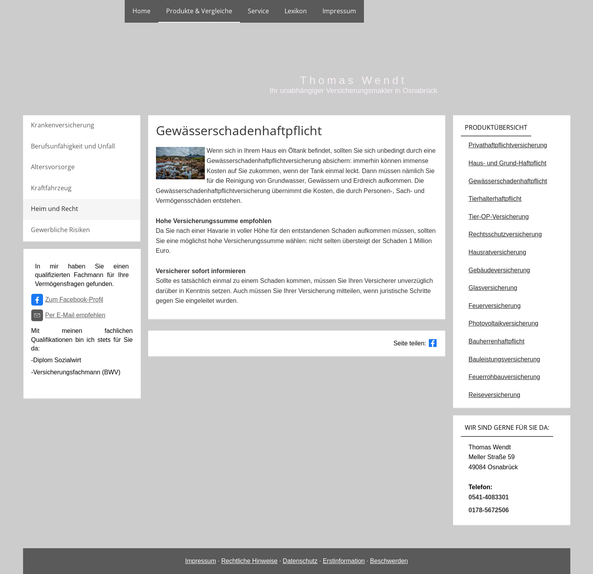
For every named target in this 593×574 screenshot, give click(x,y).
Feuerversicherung (495, 305)
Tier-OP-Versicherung (499, 216)
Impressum (200, 561)
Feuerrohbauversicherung (504, 377)
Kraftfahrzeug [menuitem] (51, 188)
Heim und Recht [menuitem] (54, 208)
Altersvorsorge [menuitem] (53, 167)
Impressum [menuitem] (339, 11)
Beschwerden (389, 561)
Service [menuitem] (258, 11)
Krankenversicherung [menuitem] (62, 125)
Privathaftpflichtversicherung (508, 145)
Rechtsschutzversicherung (505, 234)
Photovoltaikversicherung (504, 323)
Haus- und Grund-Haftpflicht (507, 163)
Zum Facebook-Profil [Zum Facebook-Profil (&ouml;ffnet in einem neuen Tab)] (74, 299)
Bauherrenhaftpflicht (497, 341)
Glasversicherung (493, 287)
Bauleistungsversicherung (504, 359)
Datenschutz (300, 561)
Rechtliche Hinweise (249, 561)
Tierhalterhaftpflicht (495, 198)
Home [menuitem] (141, 11)
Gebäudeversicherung (499, 270)
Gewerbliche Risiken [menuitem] (60, 229)
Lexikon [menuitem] (296, 11)
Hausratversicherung (498, 252)
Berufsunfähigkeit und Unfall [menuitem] (73, 146)
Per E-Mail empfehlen (75, 315)
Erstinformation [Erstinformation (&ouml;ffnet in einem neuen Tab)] (344, 561)
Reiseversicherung (495, 395)
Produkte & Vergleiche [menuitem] (199, 11)
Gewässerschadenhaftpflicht (508, 181)
